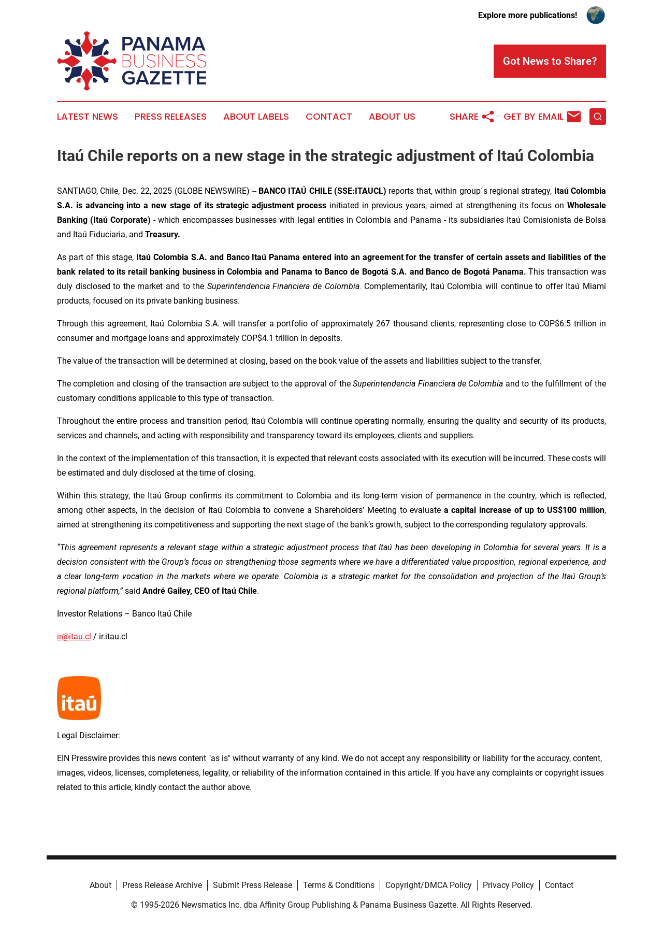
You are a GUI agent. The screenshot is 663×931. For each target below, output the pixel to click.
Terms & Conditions (338, 885)
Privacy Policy (508, 885)
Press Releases (171, 116)
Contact (329, 116)
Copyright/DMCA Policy (428, 885)
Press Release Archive (162, 885)
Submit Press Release (252, 885)
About (100, 885)
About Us (392, 116)
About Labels (256, 116)
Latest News (87, 116)
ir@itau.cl (74, 636)
